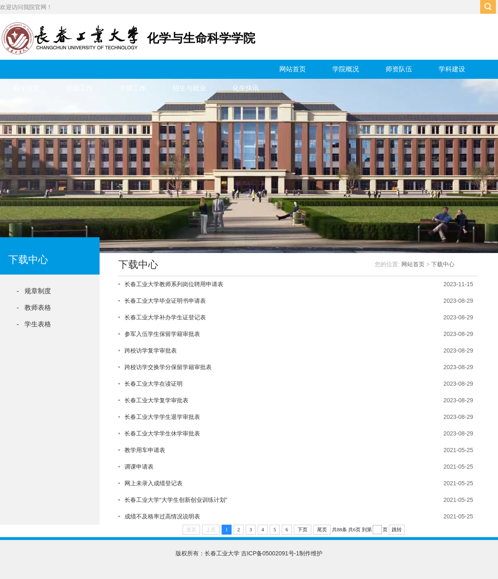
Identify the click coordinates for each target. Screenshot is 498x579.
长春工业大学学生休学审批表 (162, 433)
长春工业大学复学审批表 (156, 400)
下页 (303, 530)
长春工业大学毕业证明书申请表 (165, 300)
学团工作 (133, 88)
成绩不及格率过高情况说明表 (162, 516)
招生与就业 (189, 88)
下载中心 (442, 264)
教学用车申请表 (144, 450)
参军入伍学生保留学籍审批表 (162, 334)
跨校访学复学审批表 (150, 350)
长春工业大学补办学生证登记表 (165, 317)
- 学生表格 (34, 324)
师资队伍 (399, 69)
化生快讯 (245, 88)
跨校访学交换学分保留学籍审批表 (168, 367)
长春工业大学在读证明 (153, 383)
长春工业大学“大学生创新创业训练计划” (175, 499)
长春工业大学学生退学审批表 (162, 417)
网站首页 (292, 69)
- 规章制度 (34, 290)
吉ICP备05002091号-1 (270, 553)
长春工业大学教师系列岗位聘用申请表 (173, 284)
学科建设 (452, 69)
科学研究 (26, 88)
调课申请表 (139, 466)
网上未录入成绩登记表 (153, 483)
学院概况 (345, 69)
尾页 (322, 530)
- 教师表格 (34, 307)
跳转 (397, 530)
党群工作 (79, 88)
